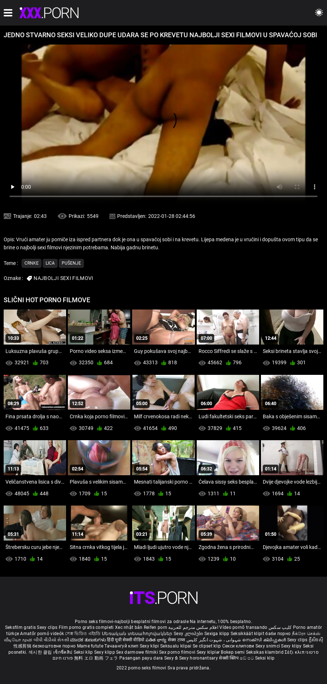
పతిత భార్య (157, 639)
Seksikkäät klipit (248, 633)
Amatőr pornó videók (42, 633)
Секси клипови (238, 646)
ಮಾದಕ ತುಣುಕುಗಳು (88, 639)
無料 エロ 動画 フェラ (96, 658)
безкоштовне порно (54, 646)
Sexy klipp (105, 652)
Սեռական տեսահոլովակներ (138, 633)
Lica (50, 263)
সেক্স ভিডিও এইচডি (82, 633)
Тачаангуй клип (122, 646)
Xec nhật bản (129, 627)
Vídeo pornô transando (243, 627)
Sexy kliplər (209, 652)
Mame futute (90, 646)
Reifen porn (155, 627)
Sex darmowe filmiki (137, 652)
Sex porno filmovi (177, 652)
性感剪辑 (23, 646)
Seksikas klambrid (265, 652)
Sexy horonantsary (199, 658)
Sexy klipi (150, 646)
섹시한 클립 (40, 652)
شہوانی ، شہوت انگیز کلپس (214, 639)
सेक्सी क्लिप (229, 658)
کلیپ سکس (280, 627)
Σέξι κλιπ (295, 652)
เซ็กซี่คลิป (63, 652)
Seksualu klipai (176, 646)
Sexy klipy (292, 646)
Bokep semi (233, 652)
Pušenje (71, 263)
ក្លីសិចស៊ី (316, 639)
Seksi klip (84, 652)
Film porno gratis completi (86, 627)
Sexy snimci (268, 646)
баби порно (278, 633)
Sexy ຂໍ (171, 658)
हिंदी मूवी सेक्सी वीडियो (125, 639)
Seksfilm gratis (20, 627)
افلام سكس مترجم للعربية (193, 627)
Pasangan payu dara (141, 658)
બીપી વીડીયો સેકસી (51, 639)
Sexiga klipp (217, 633)
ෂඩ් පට (247, 658)
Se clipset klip (207, 646)
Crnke (31, 263)
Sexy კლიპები (189, 633)
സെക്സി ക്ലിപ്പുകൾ (264, 639)
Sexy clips (47, 627)
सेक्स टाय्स (177, 639)
